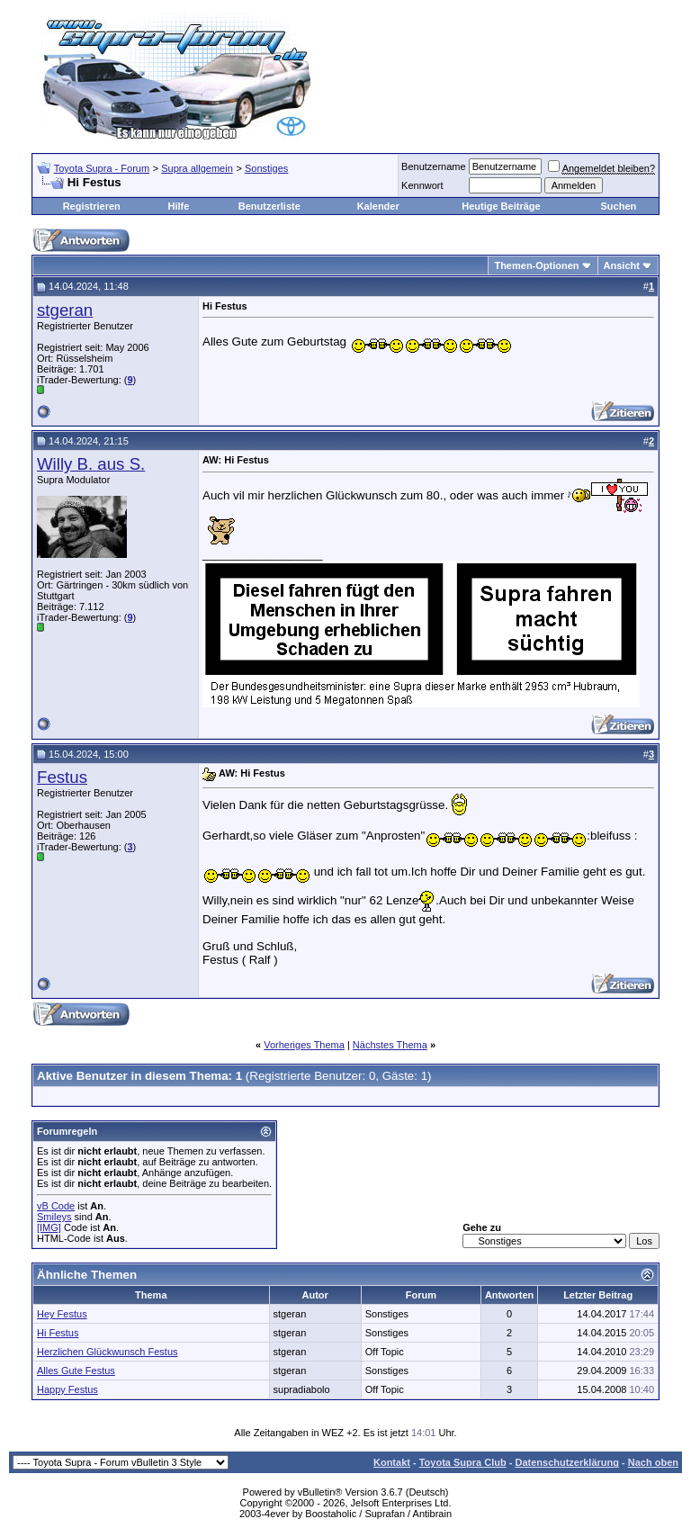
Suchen (618, 206)
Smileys (54, 1216)
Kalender (378, 206)
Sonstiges (266, 168)
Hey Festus (62, 1313)
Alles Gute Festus (76, 1370)
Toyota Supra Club (463, 1462)
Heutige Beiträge (501, 206)
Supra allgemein (197, 168)
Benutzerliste (269, 206)
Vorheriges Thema (304, 1044)
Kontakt (391, 1462)
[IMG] (49, 1227)
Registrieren (92, 206)
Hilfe (178, 206)
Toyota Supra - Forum (101, 168)
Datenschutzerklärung (567, 1462)
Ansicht (622, 265)
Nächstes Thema (390, 1044)
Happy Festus (67, 1389)
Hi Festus (57, 1332)
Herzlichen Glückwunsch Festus (107, 1351)
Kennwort (422, 185)
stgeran (65, 310)
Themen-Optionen (536, 265)
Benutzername (433, 166)
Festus (62, 777)
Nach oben (653, 1462)
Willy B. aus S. (91, 463)
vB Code (56, 1205)
